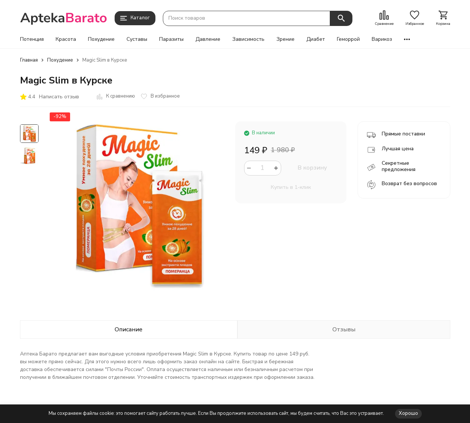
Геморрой (348, 39)
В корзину (312, 168)
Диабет (315, 39)
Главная (29, 60)
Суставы (136, 39)
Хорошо (408, 413)
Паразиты (171, 39)
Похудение (101, 39)
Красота (66, 39)
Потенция (32, 39)
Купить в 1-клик (291, 187)
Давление (207, 39)
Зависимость (248, 39)
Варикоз (382, 39)
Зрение (285, 39)
